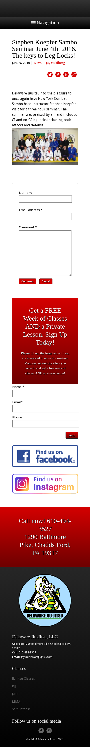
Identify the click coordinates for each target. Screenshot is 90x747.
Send (71, 435)
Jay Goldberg (55, 63)
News (38, 63)
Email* (17, 402)
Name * (18, 387)
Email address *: (31, 210)
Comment (27, 281)
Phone (17, 417)
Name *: (25, 193)
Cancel (46, 281)
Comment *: (28, 227)
